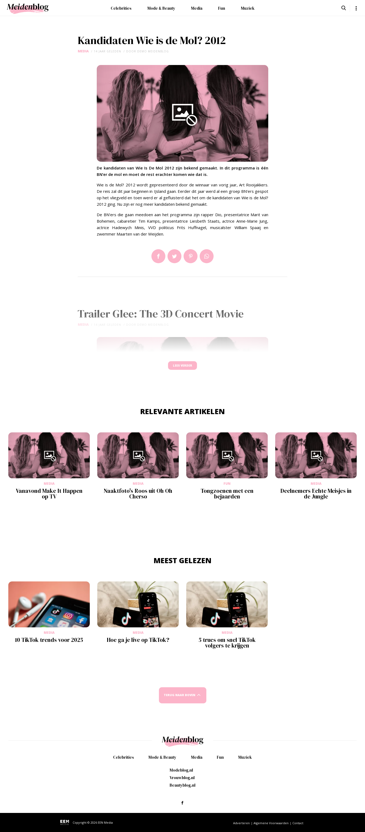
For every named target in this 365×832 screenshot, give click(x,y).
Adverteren (241, 823)
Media (196, 8)
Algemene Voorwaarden (271, 823)
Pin (191, 256)
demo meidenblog (153, 51)
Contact (297, 823)
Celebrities (121, 8)
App (207, 256)
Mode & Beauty (161, 8)
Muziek (248, 8)
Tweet (174, 256)
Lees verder (182, 368)
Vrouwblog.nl (182, 777)
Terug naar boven (179, 700)
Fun (221, 8)
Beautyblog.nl (182, 785)
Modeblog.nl (181, 770)
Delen (158, 256)
